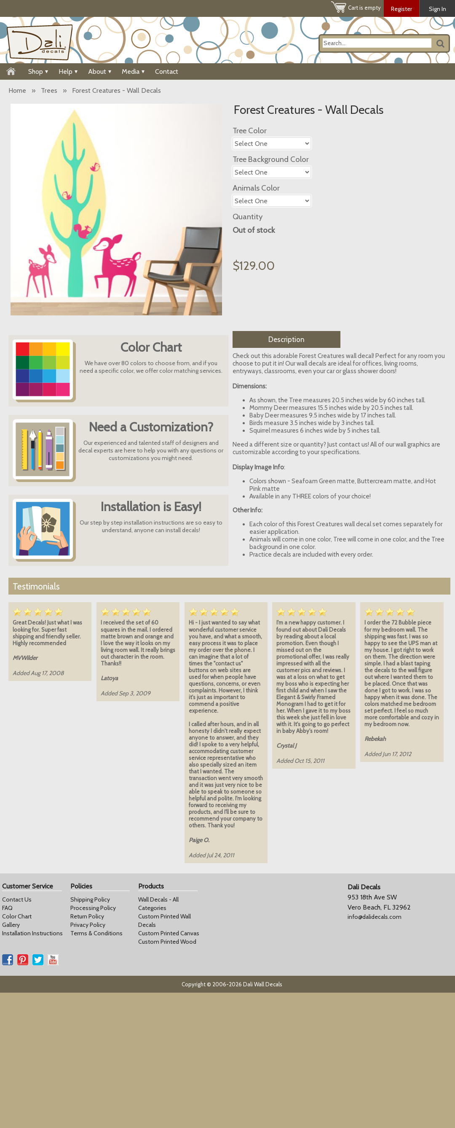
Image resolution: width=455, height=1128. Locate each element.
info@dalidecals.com (374, 917)
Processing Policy (93, 908)
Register (401, 9)
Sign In (437, 9)
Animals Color (256, 188)
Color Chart (17, 916)
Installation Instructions (32, 933)
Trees (49, 90)
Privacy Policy (87, 925)
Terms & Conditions (96, 933)
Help (68, 71)
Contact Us (17, 899)
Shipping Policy (90, 899)
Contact (166, 71)
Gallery (11, 925)
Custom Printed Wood (167, 941)
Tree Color (250, 130)
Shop (38, 71)
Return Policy (87, 916)
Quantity (247, 216)
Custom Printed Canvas (168, 933)
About (99, 71)
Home (17, 90)
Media (133, 71)
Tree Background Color (271, 159)
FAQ (7, 908)
